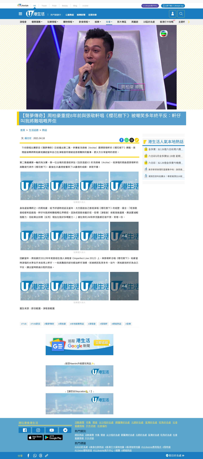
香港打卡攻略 (166, 22)
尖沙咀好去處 (106, 422)
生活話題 (33, 130)
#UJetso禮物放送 (83, 450)
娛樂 (97, 22)
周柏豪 (62, 324)
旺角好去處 (165, 422)
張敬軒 (104, 324)
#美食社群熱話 (96, 447)
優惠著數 (36, 22)
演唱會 (23, 22)
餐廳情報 (79, 426)
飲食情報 (83, 22)
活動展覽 (79, 422)
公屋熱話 (69, 15)
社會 (108, 22)
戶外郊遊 (91, 426)
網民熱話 (79, 435)
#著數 (117, 450)
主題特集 (182, 22)
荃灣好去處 (151, 422)
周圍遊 (134, 22)
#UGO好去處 (81, 447)
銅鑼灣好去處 (122, 422)
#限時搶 (167, 447)
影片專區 (121, 22)
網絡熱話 (117, 324)
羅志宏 (28, 138)
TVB (24, 324)
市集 (88, 422)
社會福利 (102, 426)
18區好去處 (149, 22)
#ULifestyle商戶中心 (103, 450)
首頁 (22, 130)
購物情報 (67, 22)
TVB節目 (36, 324)
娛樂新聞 (81, 15)
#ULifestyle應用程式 (151, 447)
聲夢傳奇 (50, 324)
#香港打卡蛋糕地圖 (114, 447)
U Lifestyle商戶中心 (150, 6)
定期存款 (92, 15)
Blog (75, 6)
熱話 (44, 130)
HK (34, 6)
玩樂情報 (51, 22)
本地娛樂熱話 (77, 324)
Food (54, 6)
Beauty (65, 6)
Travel (44, 6)
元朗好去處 (137, 422)
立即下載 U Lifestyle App (174, 6)
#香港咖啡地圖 (132, 447)
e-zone (85, 6)
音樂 (129, 324)
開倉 (95, 422)
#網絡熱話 (126, 450)
